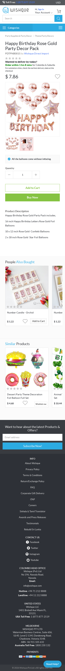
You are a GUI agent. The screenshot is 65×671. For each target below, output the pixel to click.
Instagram (34, 554)
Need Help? (52, 664)
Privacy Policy (33, 469)
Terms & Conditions (32, 475)
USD (58, 2)
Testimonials (32, 523)
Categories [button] (11, 27)
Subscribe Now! (32, 446)
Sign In (41, 9)
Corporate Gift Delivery (32, 493)
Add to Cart (32, 187)
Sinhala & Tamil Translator (32, 511)
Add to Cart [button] (38, 321)
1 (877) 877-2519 (25, 2)
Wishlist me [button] (41, 404)
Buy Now (32, 197)
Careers (33, 505)
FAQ (32, 487)
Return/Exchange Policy (32, 481)
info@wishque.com (32, 585)
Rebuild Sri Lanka (32, 529)
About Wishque (32, 463)
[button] (58, 18)
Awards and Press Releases (32, 517)
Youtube (35, 560)
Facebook (34, 542)
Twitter (34, 548)
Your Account (44, 12)
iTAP (32, 499)
